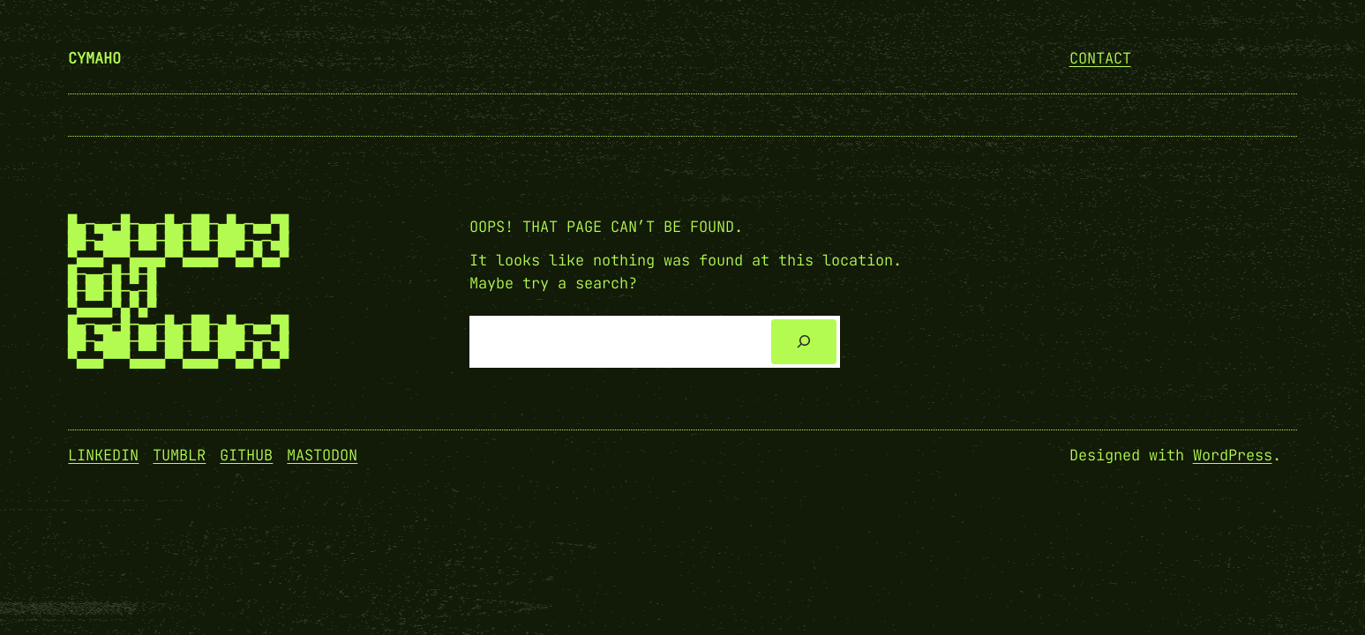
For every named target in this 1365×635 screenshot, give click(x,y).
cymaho (94, 58)
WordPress (1232, 455)
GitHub (246, 455)
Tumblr (179, 455)
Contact (1100, 58)
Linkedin (103, 455)
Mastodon (322, 455)
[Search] (803, 341)
